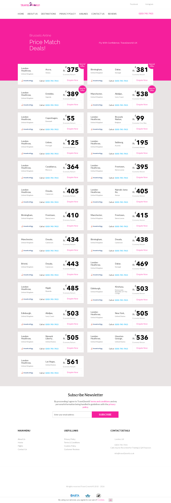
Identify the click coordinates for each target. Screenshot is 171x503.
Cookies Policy (70, 446)
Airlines (83, 14)
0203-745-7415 (143, 13)
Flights (20, 446)
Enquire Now (72, 80)
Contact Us (97, 14)
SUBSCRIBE (105, 414)
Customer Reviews (72, 449)
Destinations (48, 14)
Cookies (100, 500)
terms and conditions (100, 401)
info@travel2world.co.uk (124, 453)
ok (111, 500)
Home (21, 14)
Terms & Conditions (72, 442)
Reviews (112, 14)
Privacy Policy (67, 14)
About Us (32, 14)
